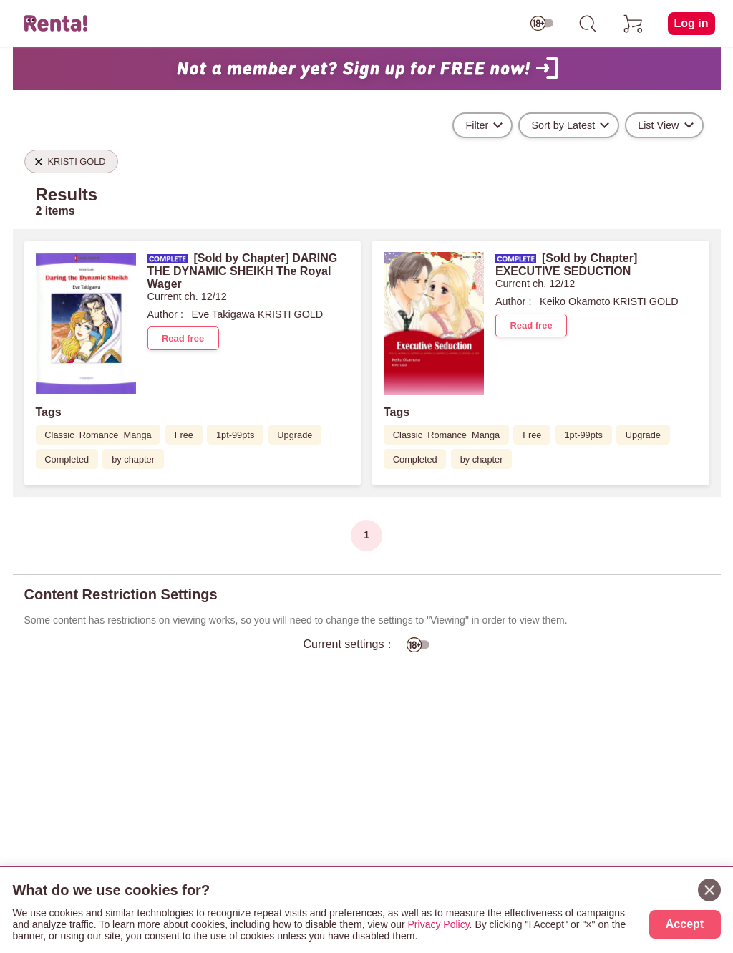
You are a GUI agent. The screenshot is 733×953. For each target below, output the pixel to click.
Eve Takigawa (224, 314)
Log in (691, 23)
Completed (66, 459)
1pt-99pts (235, 435)
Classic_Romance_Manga (97, 435)
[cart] (633, 23)
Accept (685, 924)
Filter (476, 125)
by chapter (133, 459)
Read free (183, 338)
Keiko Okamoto (575, 301)
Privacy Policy (439, 924)
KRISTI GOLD (290, 314)
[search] (587, 23)
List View (658, 125)
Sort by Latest (563, 125)
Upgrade (294, 435)
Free (184, 435)
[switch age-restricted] (541, 24)
